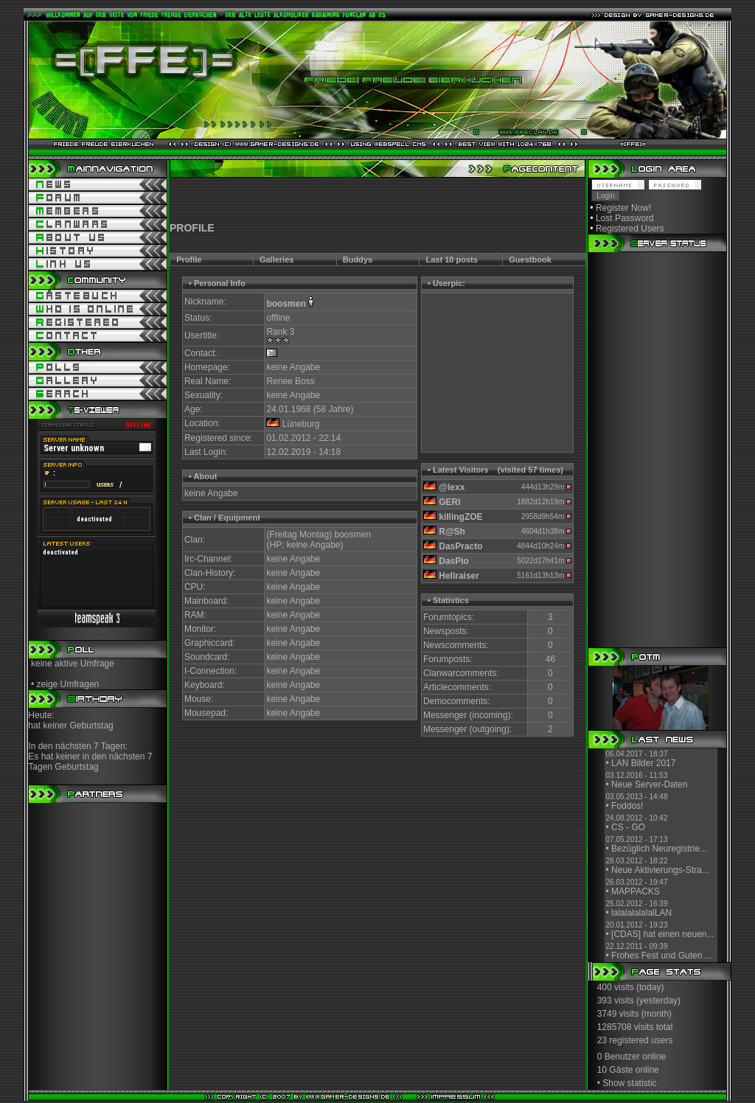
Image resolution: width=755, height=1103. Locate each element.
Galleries (276, 259)
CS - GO (628, 827)
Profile (188, 259)
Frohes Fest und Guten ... (661, 955)
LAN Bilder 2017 (643, 763)
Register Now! (623, 208)
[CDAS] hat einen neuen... (662, 934)
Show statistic (629, 1083)
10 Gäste (615, 1070)
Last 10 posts (452, 259)
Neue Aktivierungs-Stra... (660, 870)
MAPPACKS (635, 891)
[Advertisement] (377, 200)
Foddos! (627, 806)
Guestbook (530, 259)
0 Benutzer (618, 1056)
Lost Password (625, 218)
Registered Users (630, 228)
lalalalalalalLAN (641, 913)
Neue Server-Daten (649, 784)
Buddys (357, 259)
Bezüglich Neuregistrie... (659, 848)
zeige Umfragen (68, 684)
